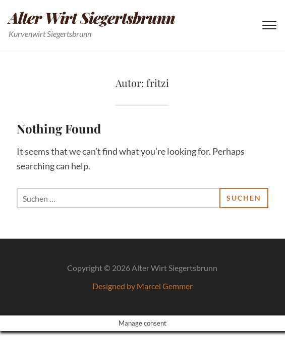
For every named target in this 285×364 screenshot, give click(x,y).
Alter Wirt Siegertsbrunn (92, 18)
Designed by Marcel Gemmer (142, 286)
